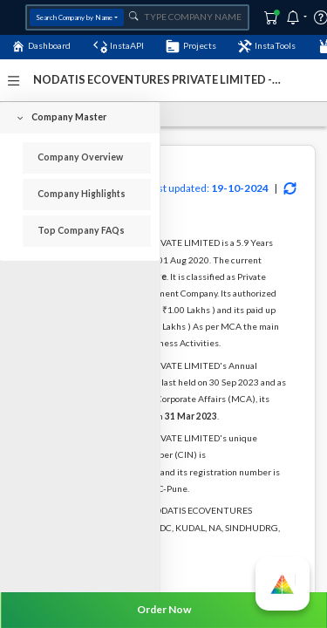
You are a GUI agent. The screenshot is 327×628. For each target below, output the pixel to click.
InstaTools (267, 46)
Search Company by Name (74, 17)
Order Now (164, 609)
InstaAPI (118, 46)
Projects (190, 46)
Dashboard (41, 46)
